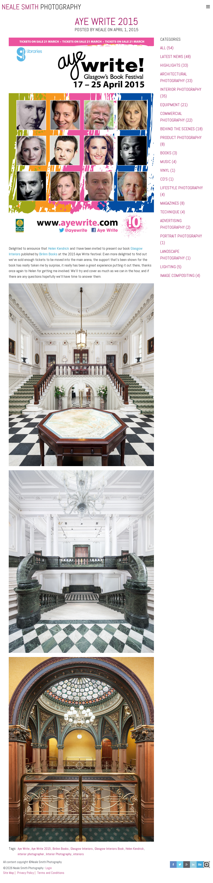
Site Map (8, 873)
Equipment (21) (174, 104)
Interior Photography (58, 854)
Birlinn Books (48, 254)
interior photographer (31, 854)
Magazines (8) (172, 203)
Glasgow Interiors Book (109, 848)
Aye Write (24, 848)
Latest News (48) (175, 56)
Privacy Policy (25, 873)
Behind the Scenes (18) (181, 128)
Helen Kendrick (58, 248)
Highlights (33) (174, 65)
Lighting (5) (170, 266)
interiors (78, 854)
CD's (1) (166, 179)
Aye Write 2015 (41, 848)
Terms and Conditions (50, 873)
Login (49, 868)
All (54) (166, 47)
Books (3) (168, 153)
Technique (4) (172, 212)
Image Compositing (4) (180, 275)
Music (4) (168, 161)
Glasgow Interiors (82, 848)
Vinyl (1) (167, 170)
